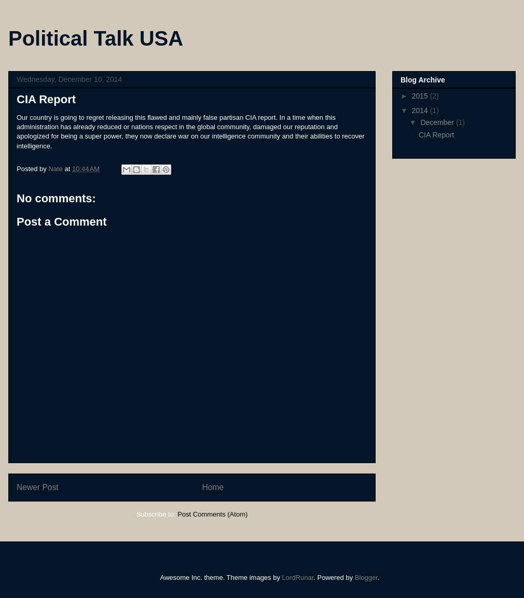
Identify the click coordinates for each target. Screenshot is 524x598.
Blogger (366, 577)
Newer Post (38, 487)
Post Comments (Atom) (212, 514)
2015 (421, 96)
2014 (421, 110)
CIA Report (436, 135)
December (438, 122)
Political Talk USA (95, 38)
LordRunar (298, 577)
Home (213, 487)
